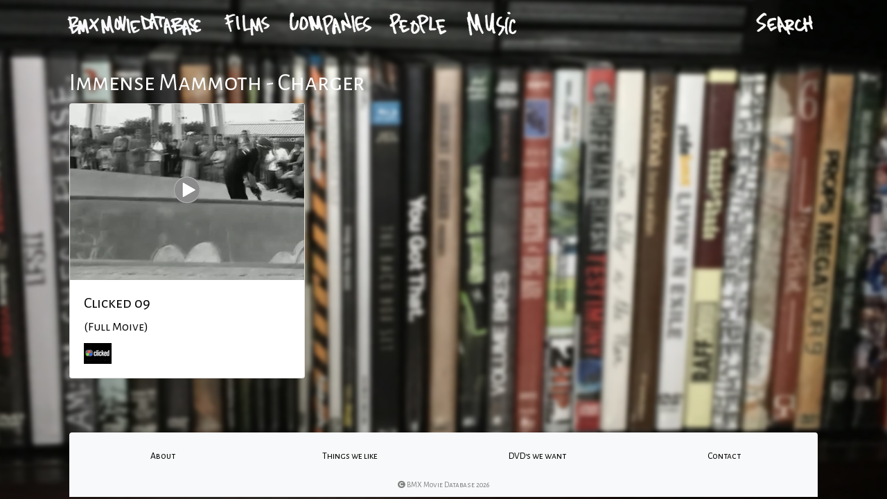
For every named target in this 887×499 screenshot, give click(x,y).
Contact (724, 456)
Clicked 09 (117, 302)
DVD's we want (537, 456)
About (162, 456)
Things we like (350, 456)
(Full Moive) (116, 327)
